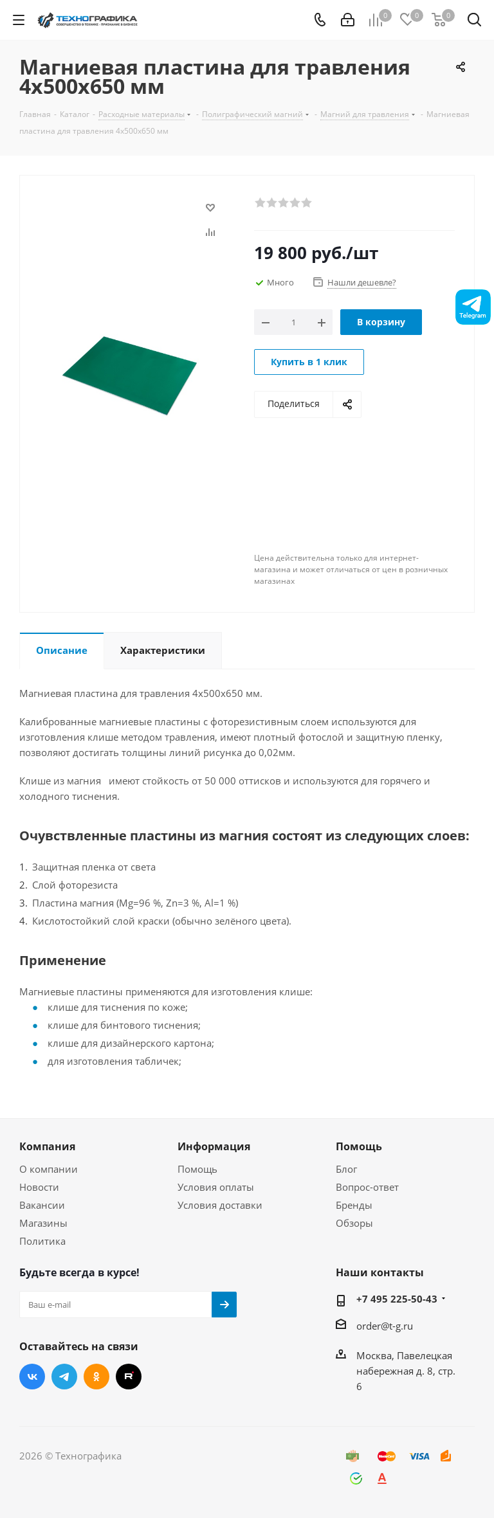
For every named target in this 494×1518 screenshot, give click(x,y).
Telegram (64, 1376)
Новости (39, 1186)
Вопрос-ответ (367, 1186)
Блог (346, 1168)
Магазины (43, 1222)
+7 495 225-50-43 (396, 1298)
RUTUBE (129, 1376)
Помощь (197, 1168)
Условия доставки (220, 1204)
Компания (47, 1146)
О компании (48, 1168)
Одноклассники (96, 1376)
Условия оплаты (216, 1186)
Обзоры (354, 1222)
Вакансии (42, 1204)
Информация (214, 1146)
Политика (42, 1240)
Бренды (354, 1204)
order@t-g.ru (384, 1325)
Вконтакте (32, 1376)
